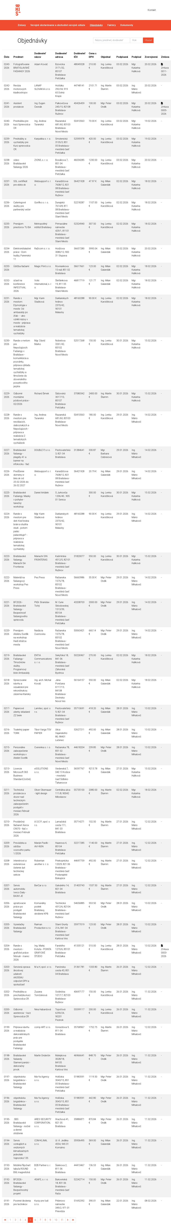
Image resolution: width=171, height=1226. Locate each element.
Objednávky (96, 25)
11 (62, 1220)
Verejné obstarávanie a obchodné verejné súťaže (57, 25)
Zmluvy (22, 25)
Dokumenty (126, 25)
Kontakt (152, 10)
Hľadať (148, 40)
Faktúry (111, 25)
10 (56, 1220)
